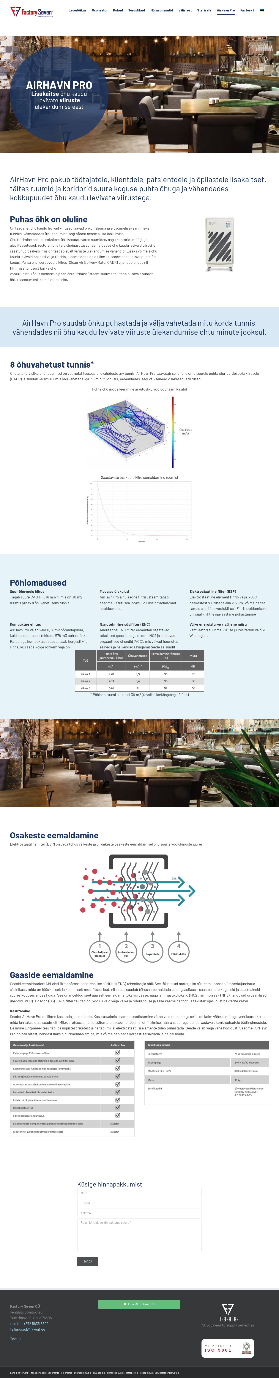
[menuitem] (262, 10)
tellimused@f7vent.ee (27, 1329)
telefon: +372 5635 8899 (29, 1323)
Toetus (15, 1338)
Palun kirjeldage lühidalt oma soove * (139, 1235)
